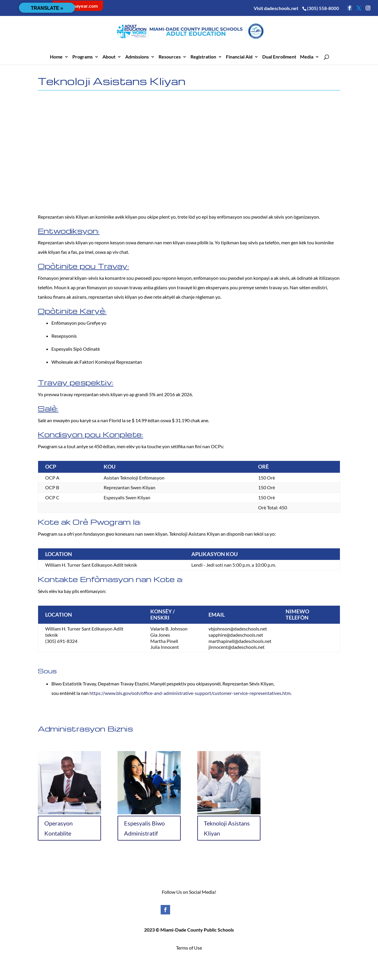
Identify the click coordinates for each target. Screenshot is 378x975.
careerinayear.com (78, 6)
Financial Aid (239, 57)
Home (56, 57)
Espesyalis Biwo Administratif (144, 828)
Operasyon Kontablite (58, 828)
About (108, 57)
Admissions (137, 57)
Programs (82, 57)
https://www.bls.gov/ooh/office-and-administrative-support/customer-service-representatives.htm (190, 693)
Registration (203, 57)
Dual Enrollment (279, 57)
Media (306, 57)
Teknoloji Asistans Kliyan (227, 828)
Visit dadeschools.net (276, 8)
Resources (170, 57)
